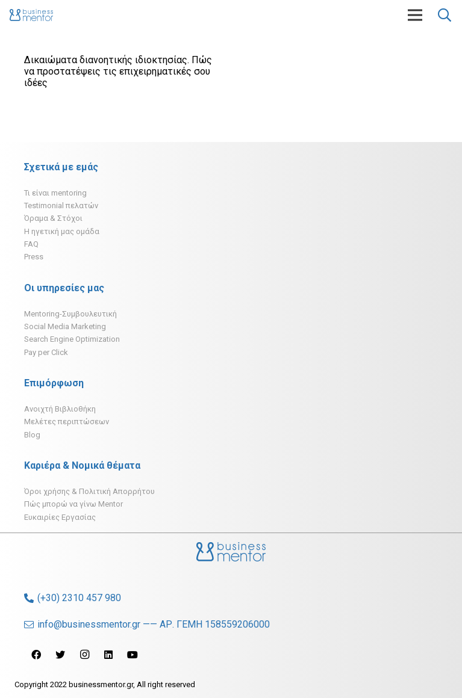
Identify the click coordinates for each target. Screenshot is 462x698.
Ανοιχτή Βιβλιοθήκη (60, 408)
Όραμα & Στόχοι (53, 218)
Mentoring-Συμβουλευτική (70, 313)
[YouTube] (132, 655)
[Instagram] (84, 655)
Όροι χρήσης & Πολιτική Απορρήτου (89, 491)
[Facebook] (36, 655)
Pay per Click (46, 352)
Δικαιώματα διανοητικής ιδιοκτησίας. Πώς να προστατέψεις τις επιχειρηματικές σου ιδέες (118, 71)
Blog (32, 434)
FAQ (31, 244)
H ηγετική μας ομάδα (61, 231)
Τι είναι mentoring (55, 192)
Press (33, 256)
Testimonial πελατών (61, 205)
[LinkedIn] (108, 655)
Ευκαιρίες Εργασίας (60, 517)
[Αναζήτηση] (444, 15)
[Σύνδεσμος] (31, 15)
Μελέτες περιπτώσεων (66, 421)
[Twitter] (60, 655)
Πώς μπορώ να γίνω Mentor (73, 503)
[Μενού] (415, 15)
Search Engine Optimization (72, 339)
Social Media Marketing (65, 326)
